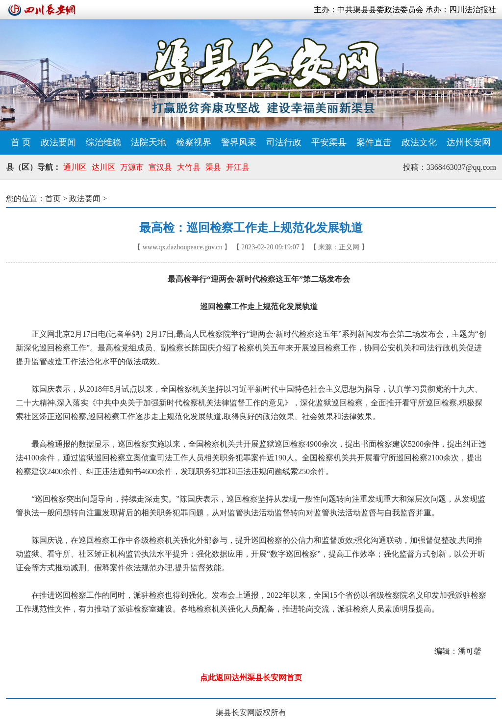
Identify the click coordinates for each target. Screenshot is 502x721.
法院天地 (148, 142)
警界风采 (238, 142)
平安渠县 (329, 142)
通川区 (75, 167)
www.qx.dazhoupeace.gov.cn (183, 247)
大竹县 (189, 167)
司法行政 (283, 142)
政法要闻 (58, 142)
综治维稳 (103, 142)
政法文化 (419, 142)
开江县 (238, 167)
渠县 (213, 167)
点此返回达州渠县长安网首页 (251, 677)
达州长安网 (469, 142)
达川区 (103, 167)
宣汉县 (160, 167)
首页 (53, 198)
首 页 (21, 142)
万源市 (132, 167)
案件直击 (374, 142)
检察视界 (193, 142)
